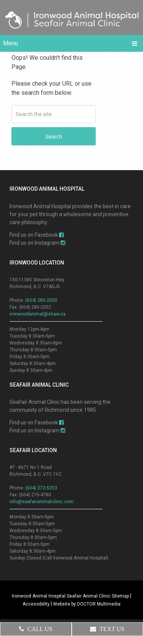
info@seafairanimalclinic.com (42, 501)
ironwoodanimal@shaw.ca (38, 314)
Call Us (36, 629)
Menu (10, 43)
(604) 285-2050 (41, 300)
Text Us (107, 629)
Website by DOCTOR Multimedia (87, 604)
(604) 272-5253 (41, 488)
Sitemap (120, 596)
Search (53, 137)
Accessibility (36, 604)
